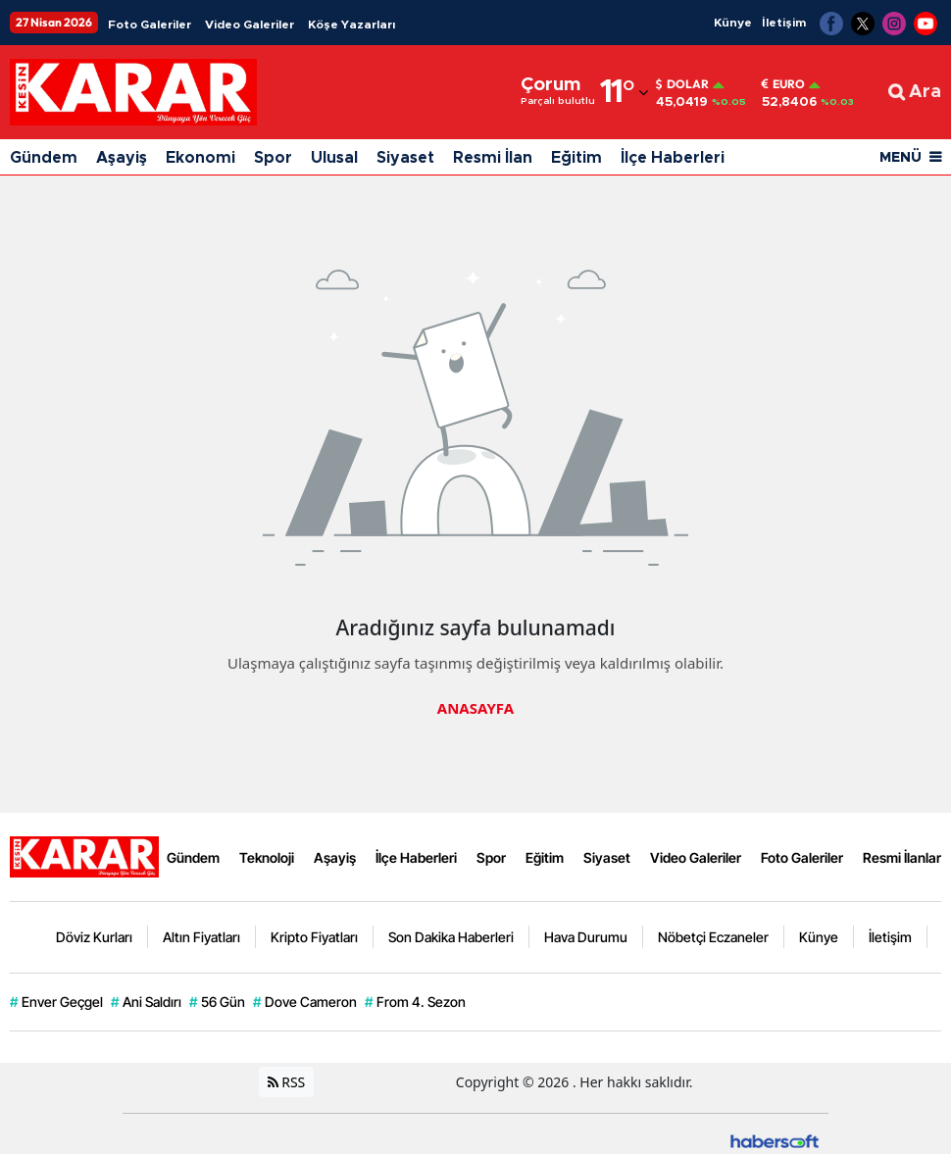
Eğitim (576, 158)
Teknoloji (266, 857)
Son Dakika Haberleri (451, 936)
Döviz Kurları (94, 936)
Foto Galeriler (149, 24)
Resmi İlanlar (902, 857)
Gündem (43, 158)
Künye (733, 22)
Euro (783, 84)
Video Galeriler (249, 24)
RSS (287, 1082)
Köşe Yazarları (351, 24)
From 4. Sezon (415, 1002)
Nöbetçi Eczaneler (713, 936)
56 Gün (217, 1002)
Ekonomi (200, 158)
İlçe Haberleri (673, 158)
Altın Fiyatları (201, 936)
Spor (273, 158)
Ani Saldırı (146, 1002)
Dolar (682, 84)
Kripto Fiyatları (314, 936)
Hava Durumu (585, 936)
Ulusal (334, 158)
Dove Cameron (305, 1002)
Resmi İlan (492, 158)
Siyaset (405, 158)
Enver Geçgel (56, 1002)
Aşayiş (121, 158)
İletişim (784, 22)
